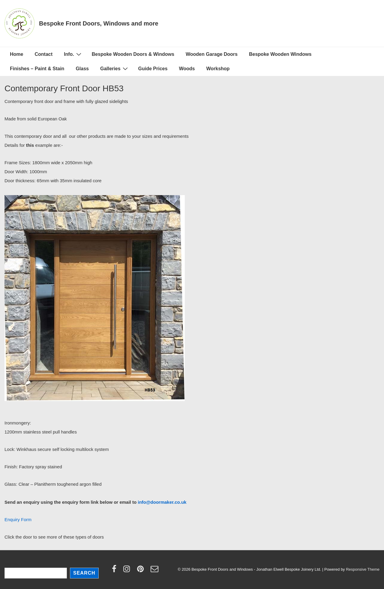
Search (10, 564)
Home (16, 54)
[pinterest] (141, 571)
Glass (82, 68)
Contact (43, 54)
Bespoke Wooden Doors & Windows (133, 54)
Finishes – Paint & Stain (37, 68)
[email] (155, 571)
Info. (73, 54)
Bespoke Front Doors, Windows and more (98, 23)
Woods (187, 68)
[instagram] (128, 571)
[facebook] (115, 571)
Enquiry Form (18, 519)
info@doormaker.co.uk (162, 502)
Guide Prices (153, 68)
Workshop (218, 68)
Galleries (114, 68)
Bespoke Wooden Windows (280, 54)
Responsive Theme (363, 569)
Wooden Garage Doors (212, 54)
